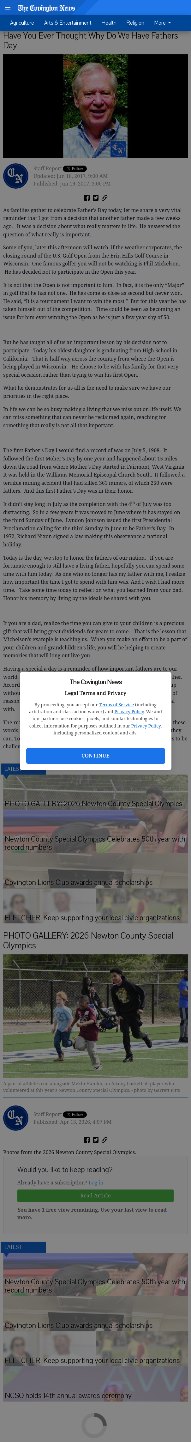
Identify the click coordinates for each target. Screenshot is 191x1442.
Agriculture (22, 23)
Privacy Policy (129, 712)
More (163, 23)
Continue (95, 755)
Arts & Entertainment (68, 23)
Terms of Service (116, 705)
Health (109, 23)
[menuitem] (164, 23)
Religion (135, 23)
